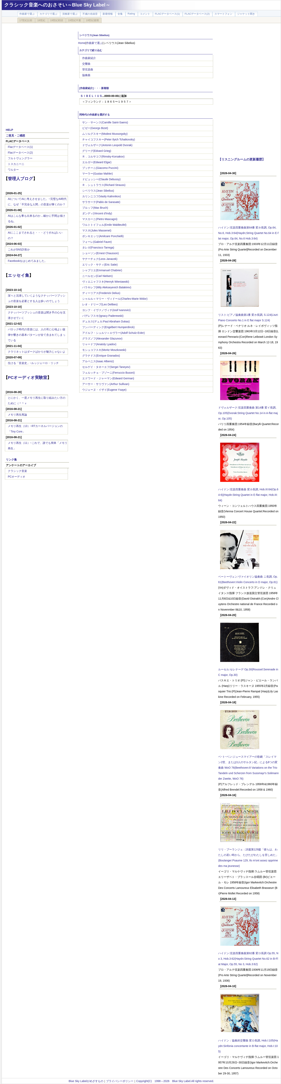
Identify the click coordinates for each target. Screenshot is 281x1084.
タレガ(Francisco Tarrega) (98, 247)
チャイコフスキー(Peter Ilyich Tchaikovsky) (108, 139)
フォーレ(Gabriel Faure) (97, 241)
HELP (9, 129)
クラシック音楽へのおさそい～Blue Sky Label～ (57, 4)
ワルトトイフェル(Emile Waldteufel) (104, 224)
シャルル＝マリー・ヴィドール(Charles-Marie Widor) (115, 298)
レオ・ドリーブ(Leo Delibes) (100, 304)
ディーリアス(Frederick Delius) (101, 293)
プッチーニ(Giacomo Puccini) (100, 167)
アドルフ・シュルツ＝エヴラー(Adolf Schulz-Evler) (113, 332)
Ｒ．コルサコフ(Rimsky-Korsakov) (103, 156)
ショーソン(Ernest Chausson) (100, 253)
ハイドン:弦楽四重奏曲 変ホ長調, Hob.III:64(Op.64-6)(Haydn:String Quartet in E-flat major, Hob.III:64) (248, 495)
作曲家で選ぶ (94, 43)
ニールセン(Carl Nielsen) (97, 276)
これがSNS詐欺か (19, 249)
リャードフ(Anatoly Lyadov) (99, 344)
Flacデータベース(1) (20, 146)
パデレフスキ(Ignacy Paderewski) (102, 315)
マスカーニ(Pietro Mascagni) (99, 219)
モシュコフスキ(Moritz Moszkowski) (104, 349)
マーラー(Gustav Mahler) (97, 173)
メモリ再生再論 (17, 414)
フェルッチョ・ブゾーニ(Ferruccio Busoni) (108, 372)
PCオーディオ (16, 476)
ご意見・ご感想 (15, 135)
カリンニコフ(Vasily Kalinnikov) (101, 196)
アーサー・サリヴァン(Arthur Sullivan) (105, 384)
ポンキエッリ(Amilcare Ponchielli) (103, 236)
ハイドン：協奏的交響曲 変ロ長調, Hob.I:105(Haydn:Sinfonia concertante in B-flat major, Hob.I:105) (248, 1046)
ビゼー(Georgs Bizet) (95, 128)
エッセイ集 (18, 275)
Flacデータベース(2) (20, 152)
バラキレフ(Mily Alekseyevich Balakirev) (106, 287)
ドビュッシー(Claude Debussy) (101, 179)
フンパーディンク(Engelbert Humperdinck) (108, 327)
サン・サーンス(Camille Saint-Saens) (105, 122)
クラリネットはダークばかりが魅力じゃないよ (36, 351)
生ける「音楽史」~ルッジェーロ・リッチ (33, 363)
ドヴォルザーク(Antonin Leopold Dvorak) (107, 145)
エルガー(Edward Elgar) (96, 162)
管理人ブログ (20, 178)
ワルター (13, 169)
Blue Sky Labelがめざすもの (86, 1081)
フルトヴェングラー (20, 158)
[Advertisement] (45, 73)
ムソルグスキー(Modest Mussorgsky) (105, 133)
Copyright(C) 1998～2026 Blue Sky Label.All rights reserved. (175, 1081)
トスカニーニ (16, 164)
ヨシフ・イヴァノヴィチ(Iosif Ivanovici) (106, 310)
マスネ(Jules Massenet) (96, 230)
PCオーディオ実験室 (27, 377)
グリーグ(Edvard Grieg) (96, 150)
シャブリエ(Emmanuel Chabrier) (102, 270)
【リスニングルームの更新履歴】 (241, 159)
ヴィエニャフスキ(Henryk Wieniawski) (105, 281)
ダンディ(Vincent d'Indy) (97, 213)
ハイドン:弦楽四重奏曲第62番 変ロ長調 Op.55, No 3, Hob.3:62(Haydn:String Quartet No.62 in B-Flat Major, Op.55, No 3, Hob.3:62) (248, 959)
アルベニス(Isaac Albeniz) (98, 361)
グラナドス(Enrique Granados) (101, 355)
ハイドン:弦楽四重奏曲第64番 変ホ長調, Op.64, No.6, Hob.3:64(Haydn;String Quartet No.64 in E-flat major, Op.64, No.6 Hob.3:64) (248, 233)
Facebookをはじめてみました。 (27, 260)
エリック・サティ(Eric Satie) (100, 264)
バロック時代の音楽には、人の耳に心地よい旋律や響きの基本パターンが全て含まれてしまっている (36, 335)
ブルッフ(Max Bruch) (95, 207)
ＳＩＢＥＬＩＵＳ (91, 95)
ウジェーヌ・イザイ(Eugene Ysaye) (104, 389)
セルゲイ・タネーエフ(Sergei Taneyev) (106, 367)
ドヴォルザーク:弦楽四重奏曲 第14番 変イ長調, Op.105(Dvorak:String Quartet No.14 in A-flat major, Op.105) (248, 413)
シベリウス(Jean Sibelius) (98, 190)
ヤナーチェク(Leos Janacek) (99, 258)
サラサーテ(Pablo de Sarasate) (101, 202)
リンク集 (11, 459)
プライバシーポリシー (119, 1081)
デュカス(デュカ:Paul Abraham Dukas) (106, 321)
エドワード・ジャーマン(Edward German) (108, 378)
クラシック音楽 (17, 470)
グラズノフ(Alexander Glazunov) (102, 338)
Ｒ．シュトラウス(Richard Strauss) (103, 185)
